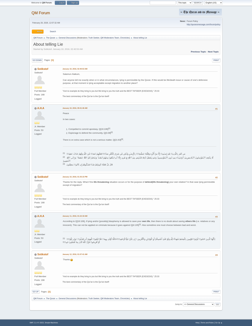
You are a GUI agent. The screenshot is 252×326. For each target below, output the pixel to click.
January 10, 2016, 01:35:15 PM (75, 177)
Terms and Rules (207, 323)
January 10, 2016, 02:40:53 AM (75, 69)
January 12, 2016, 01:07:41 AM (75, 254)
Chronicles (124, 38)
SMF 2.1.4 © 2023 (37, 323)
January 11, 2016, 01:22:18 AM (75, 216)
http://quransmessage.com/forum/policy (203, 24)
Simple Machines (51, 323)
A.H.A (40, 108)
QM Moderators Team (109, 38)
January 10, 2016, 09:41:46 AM (75, 108)
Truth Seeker (93, 38)
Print (216, 60)
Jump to (178, 304)
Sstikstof (42, 69)
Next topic (213, 52)
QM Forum (41, 13)
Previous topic (198, 52)
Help (197, 323)
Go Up (35, 292)
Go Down (37, 60)
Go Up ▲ (218, 323)
